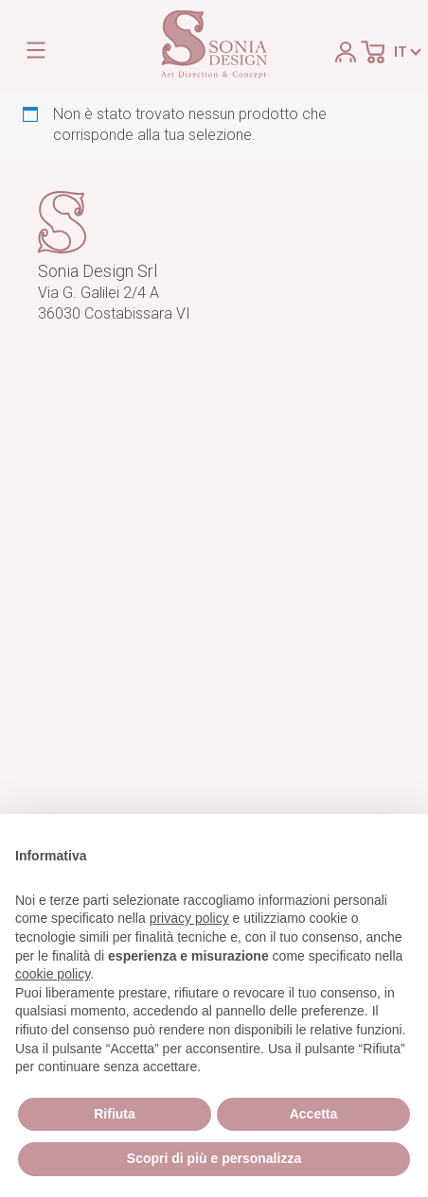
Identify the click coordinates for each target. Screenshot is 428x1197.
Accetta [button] (314, 1113)
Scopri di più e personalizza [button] (214, 1158)
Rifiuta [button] (114, 1113)
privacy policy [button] (189, 918)
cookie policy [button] (52, 973)
